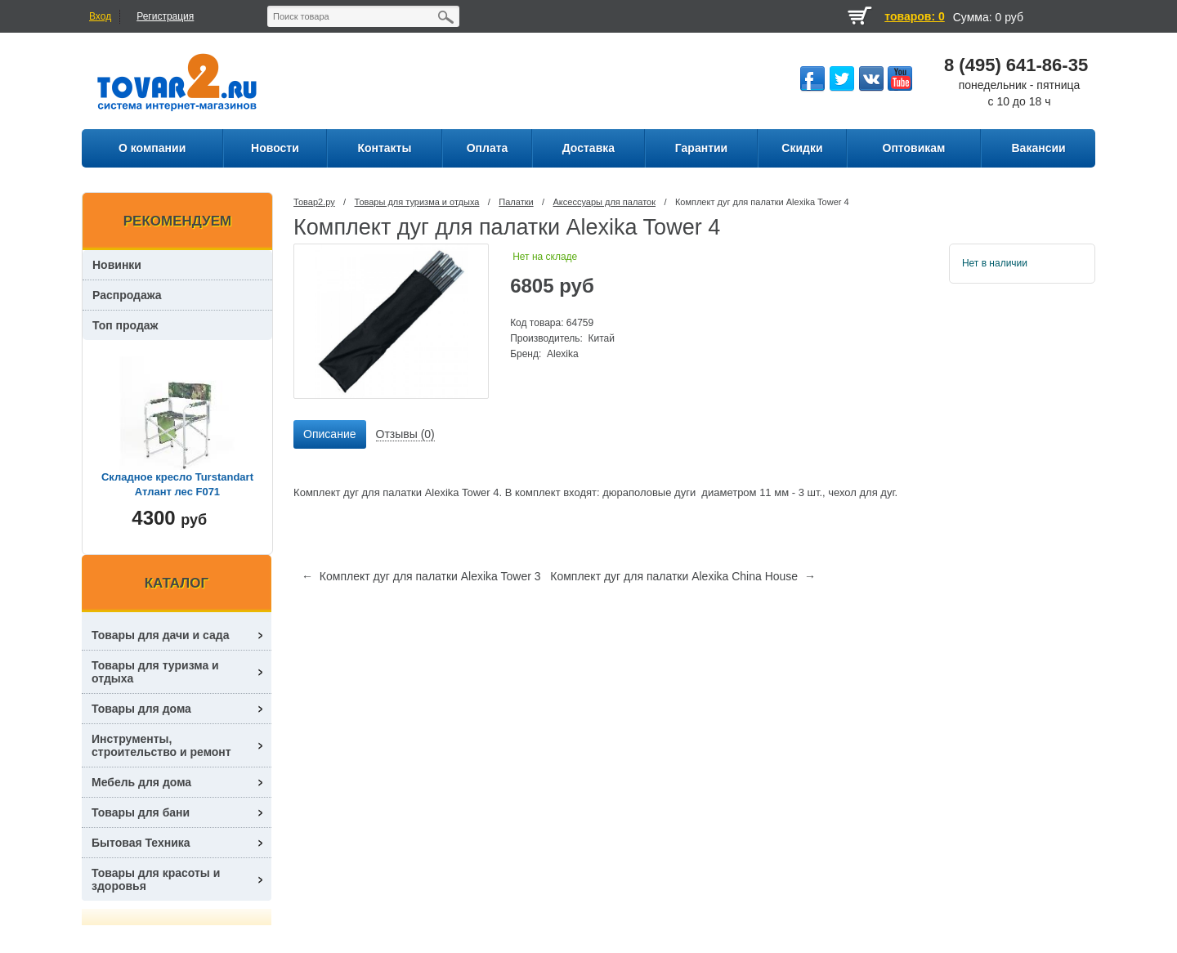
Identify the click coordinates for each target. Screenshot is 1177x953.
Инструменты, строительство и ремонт (161, 745)
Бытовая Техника (141, 842)
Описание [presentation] (329, 434)
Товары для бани (141, 812)
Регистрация (165, 16)
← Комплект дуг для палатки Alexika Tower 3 (421, 576)
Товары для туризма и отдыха (417, 202)
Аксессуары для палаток (604, 202)
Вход (100, 16)
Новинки (116, 264)
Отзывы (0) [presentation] (405, 434)
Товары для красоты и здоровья (156, 879)
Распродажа (127, 295)
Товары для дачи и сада (161, 635)
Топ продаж (125, 325)
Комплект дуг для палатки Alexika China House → (683, 576)
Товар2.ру (314, 202)
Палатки (516, 202)
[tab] (329, 435)
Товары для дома (141, 708)
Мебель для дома (141, 782)
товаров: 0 (914, 16)
